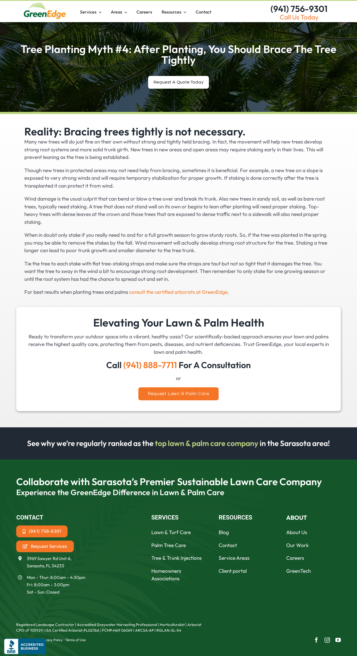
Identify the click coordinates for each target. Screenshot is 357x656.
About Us (296, 532)
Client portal (233, 571)
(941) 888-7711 (150, 364)
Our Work (297, 545)
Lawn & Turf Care (171, 532)
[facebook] (316, 640)
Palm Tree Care (168, 545)
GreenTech (298, 571)
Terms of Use (75, 640)
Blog (224, 532)
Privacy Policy (52, 640)
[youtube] (338, 640)
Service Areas (234, 558)
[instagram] (327, 640)
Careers (295, 558)
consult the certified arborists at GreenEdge (178, 292)
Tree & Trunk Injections (176, 558)
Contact (228, 545)
